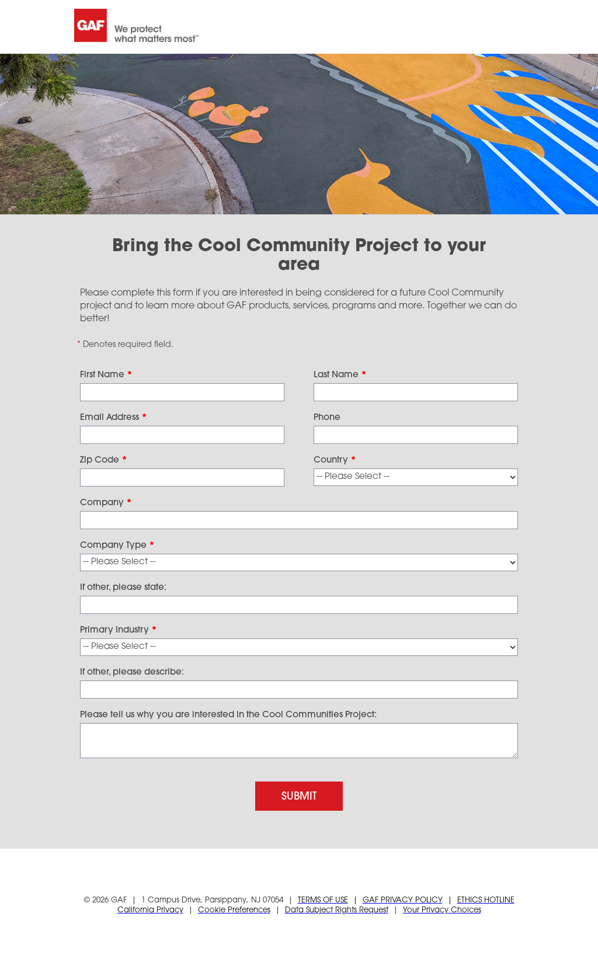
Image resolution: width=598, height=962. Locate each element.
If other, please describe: (132, 672)
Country (335, 460)
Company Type (117, 545)
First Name (106, 375)
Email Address (113, 418)
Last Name (340, 375)
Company (106, 503)
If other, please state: (123, 588)
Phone (327, 418)
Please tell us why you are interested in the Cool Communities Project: (228, 715)
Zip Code (103, 460)
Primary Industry (118, 630)
